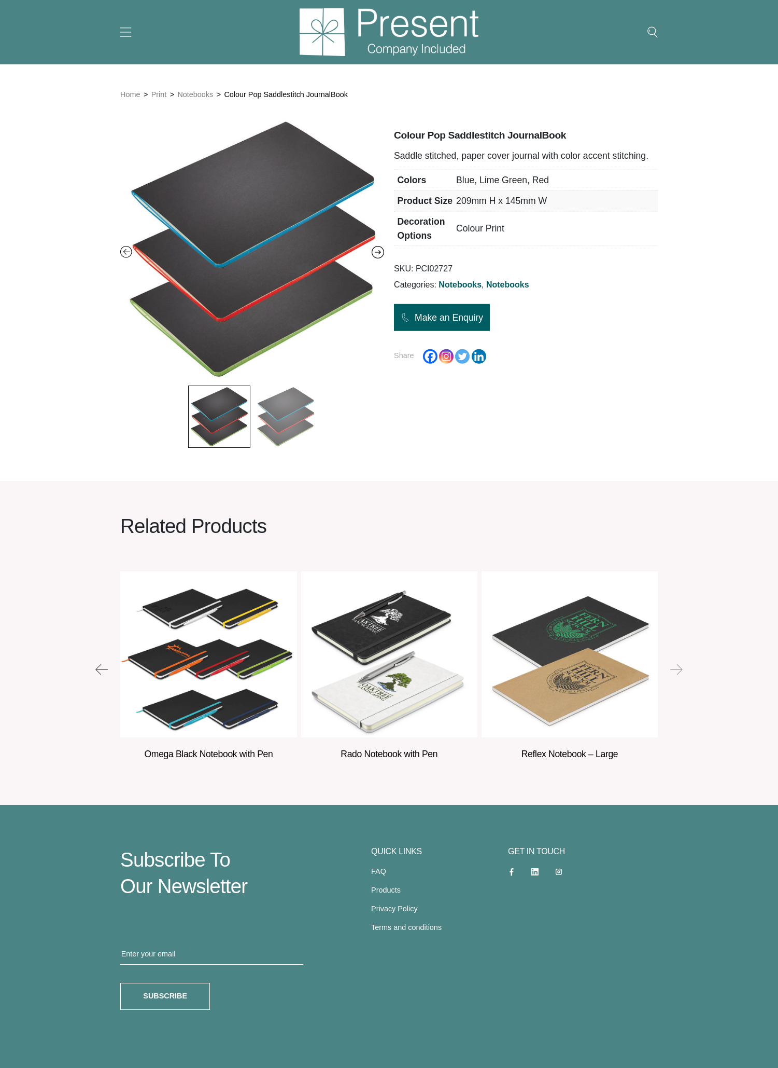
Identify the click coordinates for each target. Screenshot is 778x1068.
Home (130, 94)
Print (159, 94)
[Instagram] (446, 356)
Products (386, 890)
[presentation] (101, 669)
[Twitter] (462, 356)
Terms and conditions (406, 927)
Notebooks (195, 94)
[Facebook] (430, 356)
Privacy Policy (394, 909)
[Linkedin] (479, 356)
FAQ (378, 871)
